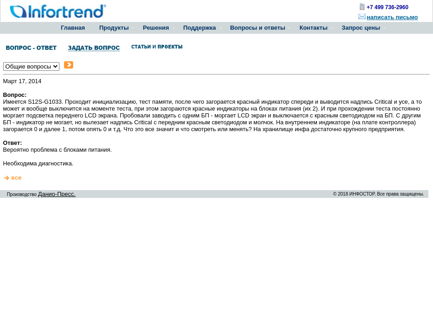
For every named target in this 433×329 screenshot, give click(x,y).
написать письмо (392, 17)
